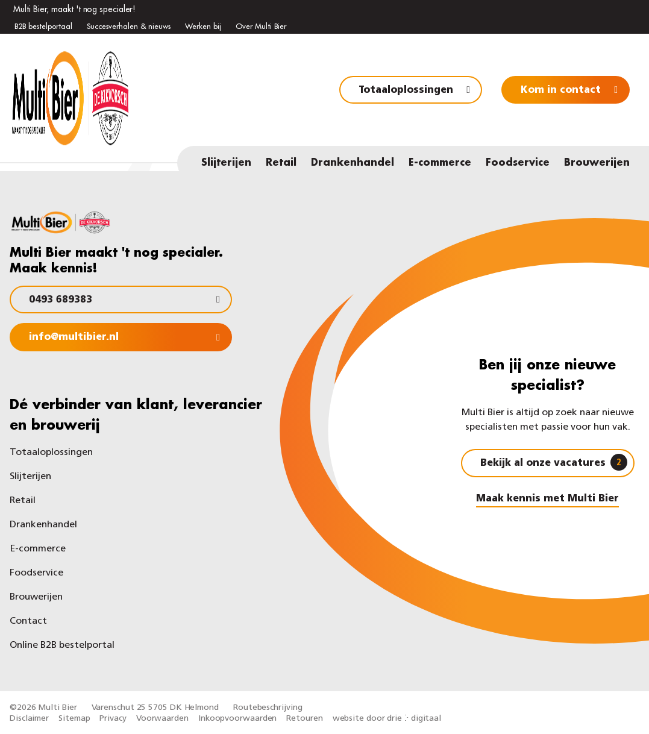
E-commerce (440, 163)
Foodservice (518, 163)
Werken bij (203, 26)
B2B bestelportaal (43, 26)
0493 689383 (60, 300)
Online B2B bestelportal (62, 645)
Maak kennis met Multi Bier (547, 499)
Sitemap (74, 718)
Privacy (112, 718)
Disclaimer (29, 718)
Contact (28, 621)
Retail (281, 163)
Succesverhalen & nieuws (129, 26)
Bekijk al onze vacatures (553, 462)
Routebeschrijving (267, 707)
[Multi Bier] (73, 138)
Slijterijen (226, 163)
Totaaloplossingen (406, 90)
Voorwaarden (162, 718)
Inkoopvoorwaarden (237, 718)
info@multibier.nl (74, 337)
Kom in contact (561, 90)
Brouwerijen (597, 163)
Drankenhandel (352, 163)
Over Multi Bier (261, 26)
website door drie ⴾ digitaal (387, 718)
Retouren (304, 718)
